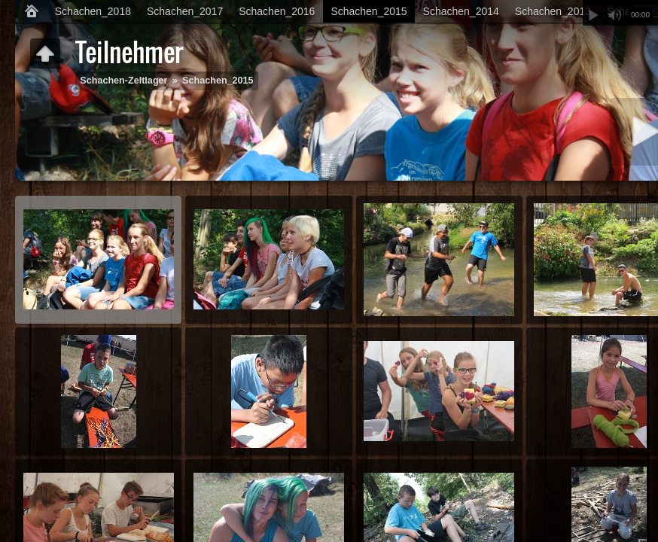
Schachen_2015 (369, 11)
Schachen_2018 (93, 11)
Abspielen (593, 15)
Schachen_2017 (185, 11)
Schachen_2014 (461, 11)
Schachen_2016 (277, 11)
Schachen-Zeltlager (123, 80)
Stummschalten (614, 15)
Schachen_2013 (553, 11)
